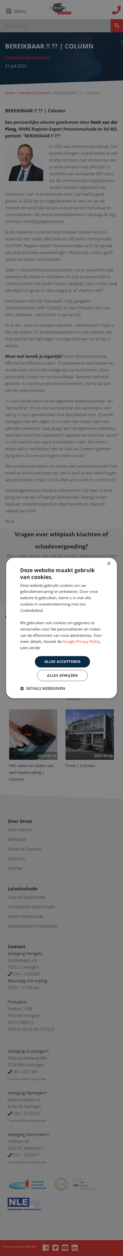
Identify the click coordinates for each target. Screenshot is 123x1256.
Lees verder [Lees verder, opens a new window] (30, 647)
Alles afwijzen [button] (62, 675)
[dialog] (61, 628)
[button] (42, 688)
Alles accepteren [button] (62, 661)
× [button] (109, 564)
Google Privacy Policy (81, 641)
